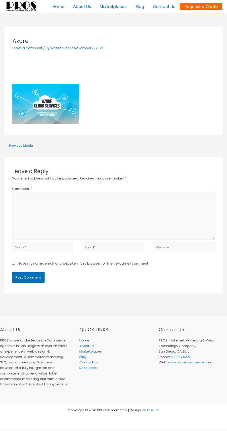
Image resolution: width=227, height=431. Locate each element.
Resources (88, 369)
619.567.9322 (181, 358)
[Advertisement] (113, 69)
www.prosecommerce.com (190, 363)
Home (84, 341)
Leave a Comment (27, 48)
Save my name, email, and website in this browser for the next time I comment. (83, 264)
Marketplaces (90, 352)
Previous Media (19, 145)
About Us (86, 347)
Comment (22, 188)
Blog (82, 358)
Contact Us (88, 363)
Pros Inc (153, 411)
